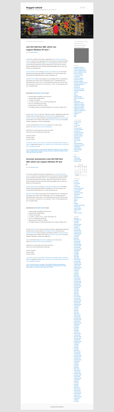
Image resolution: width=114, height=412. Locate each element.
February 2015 (77, 352)
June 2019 (76, 272)
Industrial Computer (78, 192)
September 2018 (77, 285)
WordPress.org (77, 161)
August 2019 (77, 268)
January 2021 (77, 242)
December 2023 (77, 219)
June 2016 (76, 327)
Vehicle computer (78, 112)
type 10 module (77, 208)
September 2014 (77, 359)
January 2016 (77, 335)
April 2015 (76, 349)
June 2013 (76, 382)
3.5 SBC (76, 123)
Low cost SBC (77, 140)
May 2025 (76, 218)
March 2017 (76, 313)
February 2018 (77, 296)
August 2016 (77, 324)
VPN (75, 116)
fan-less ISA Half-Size (34, 149)
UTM (75, 211)
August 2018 (77, 287)
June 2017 (76, 308)
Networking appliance (79, 98)
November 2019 (77, 264)
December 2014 (77, 355)
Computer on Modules (34, 265)
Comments (77, 159)
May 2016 (76, 328)
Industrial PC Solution (79, 88)
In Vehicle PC (77, 131)
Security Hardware (78, 143)
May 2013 (76, 384)
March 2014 (76, 368)
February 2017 (77, 315)
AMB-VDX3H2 (34, 71)
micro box (76, 195)
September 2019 (77, 267)
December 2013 (77, 373)
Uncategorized (77, 209)
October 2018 (77, 284)
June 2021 (76, 236)
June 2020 (76, 253)
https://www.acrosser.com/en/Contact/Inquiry (41, 126)
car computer (77, 125)
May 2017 (76, 310)
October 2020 (77, 247)
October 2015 (77, 339)
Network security (78, 96)
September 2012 (77, 396)
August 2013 (77, 379)
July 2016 (76, 325)
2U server (76, 182)
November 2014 (77, 356)
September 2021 (77, 233)
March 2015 (76, 350)
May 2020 (76, 255)
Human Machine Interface (53, 119)
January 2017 (77, 316)
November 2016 (77, 319)
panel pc (76, 199)
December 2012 (77, 392)
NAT (75, 93)
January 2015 (77, 353)
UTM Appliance (77, 146)
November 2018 (77, 282)
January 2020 (77, 261)
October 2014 (77, 358)
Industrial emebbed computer (80, 82)
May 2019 (76, 273)
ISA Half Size (77, 138)
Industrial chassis (78, 134)
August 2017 (77, 305)
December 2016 (77, 318)
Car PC (75, 126)
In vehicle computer (78, 75)
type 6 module (33, 152)
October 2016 (77, 321)
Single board (77, 101)
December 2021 (77, 230)
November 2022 (77, 224)
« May (77, 175)
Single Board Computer (59, 150)
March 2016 (76, 332)
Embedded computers (79, 67)
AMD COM (61, 144)
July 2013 (76, 381)
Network (76, 95)
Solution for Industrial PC (80, 110)
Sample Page (34, 36)
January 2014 (77, 372)
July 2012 (76, 399)
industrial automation (31, 117)
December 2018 (77, 281)
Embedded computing (42, 150)
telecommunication (63, 117)
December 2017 (77, 299)
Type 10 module (54, 144)
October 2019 (77, 265)
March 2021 (76, 239)
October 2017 (77, 302)
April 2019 (76, 275)
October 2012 (77, 395)
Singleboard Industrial (79, 108)
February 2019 (77, 278)
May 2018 (76, 292)
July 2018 (76, 289)
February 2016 (77, 333)
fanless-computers (78, 73)
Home (28, 36)
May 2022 (76, 227)
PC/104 (57, 71)
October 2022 (77, 225)
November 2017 (77, 301)
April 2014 (76, 367)
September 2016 (77, 322)
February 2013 (77, 388)
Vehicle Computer (78, 149)
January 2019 (77, 279)
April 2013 (76, 385)
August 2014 (77, 361)
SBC (53, 80)
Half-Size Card (51, 150)
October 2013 (77, 376)
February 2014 (77, 370)
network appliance (78, 197)
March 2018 (76, 295)
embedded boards (34, 150)
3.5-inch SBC (32, 264)
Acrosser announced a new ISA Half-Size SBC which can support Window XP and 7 (44, 162)
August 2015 (77, 342)
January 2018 (77, 298)
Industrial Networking (79, 84)
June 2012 (76, 401)
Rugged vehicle (34, 7)
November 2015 (77, 338)
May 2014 (76, 365)
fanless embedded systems (80, 72)
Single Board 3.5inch (79, 102)
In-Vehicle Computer (78, 78)
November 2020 (77, 245)
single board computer (79, 104)
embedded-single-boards (79, 68)
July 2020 (76, 252)
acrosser (47, 62)
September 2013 (77, 378)
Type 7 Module (45, 144)
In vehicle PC (77, 76)
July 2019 (76, 270)
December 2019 (77, 262)
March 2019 (76, 276)
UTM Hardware (77, 148)
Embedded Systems (50, 116)
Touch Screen (77, 206)
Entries (77, 158)
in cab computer (77, 128)
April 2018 (76, 293)
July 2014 (76, 362)
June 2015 (76, 345)
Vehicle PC (76, 113)
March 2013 (76, 387)
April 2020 (76, 256)
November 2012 (77, 393)
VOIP (75, 115)
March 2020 (76, 258)
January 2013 (77, 390)
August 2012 (77, 398)
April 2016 (76, 330)
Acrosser (28, 71)
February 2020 (77, 259)
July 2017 (76, 307)
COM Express (48, 142)
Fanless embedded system (80, 70)
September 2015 (77, 341)
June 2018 (76, 290)
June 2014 (76, 364)
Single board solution (79, 107)
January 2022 (77, 229)
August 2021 (77, 235)
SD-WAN (76, 203)
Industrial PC (77, 85)
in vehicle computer (78, 129)
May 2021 (76, 238)
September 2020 (77, 249)
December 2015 (77, 336)
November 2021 (77, 232)
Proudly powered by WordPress (57, 406)
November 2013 (77, 375)
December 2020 (77, 244)
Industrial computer (78, 79)
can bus (76, 185)
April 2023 (76, 222)
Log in (75, 156)
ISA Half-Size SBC (48, 71)
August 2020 (77, 250)
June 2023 (76, 221)
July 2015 (76, 344)
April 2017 (76, 312)
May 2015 (76, 347)
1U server (76, 180)
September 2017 (77, 304)
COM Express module (58, 149)
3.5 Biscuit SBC (77, 121)
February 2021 (77, 241)
